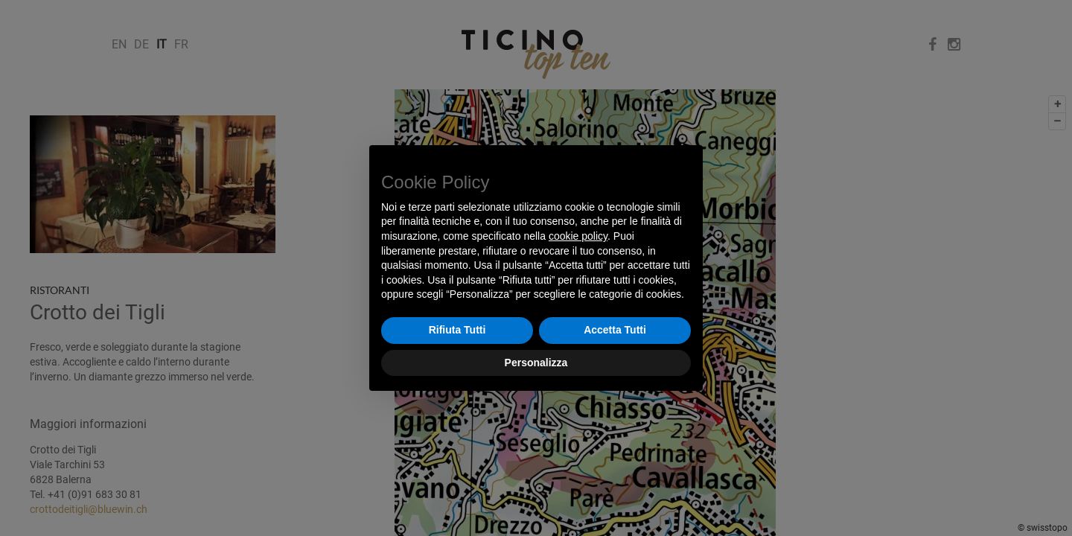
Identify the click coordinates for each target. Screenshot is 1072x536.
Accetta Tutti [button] (615, 330)
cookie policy (578, 236)
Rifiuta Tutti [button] (457, 330)
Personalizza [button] (536, 362)
